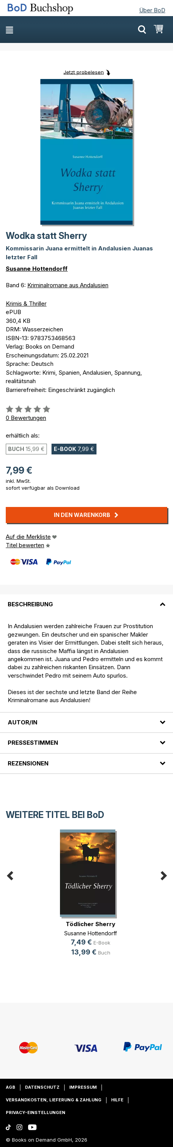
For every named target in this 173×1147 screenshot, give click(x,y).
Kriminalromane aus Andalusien (67, 285)
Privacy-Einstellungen (35, 1112)
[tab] (86, 600)
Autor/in (22, 722)
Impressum (83, 1087)
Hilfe (117, 1100)
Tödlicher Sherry (90, 924)
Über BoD (152, 10)
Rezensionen (28, 763)
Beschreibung (30, 604)
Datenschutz (42, 1087)
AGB (10, 1087)
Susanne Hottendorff (37, 268)
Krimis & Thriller (26, 303)
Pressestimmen (33, 742)
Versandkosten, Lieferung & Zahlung (53, 1100)
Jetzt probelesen (83, 72)
